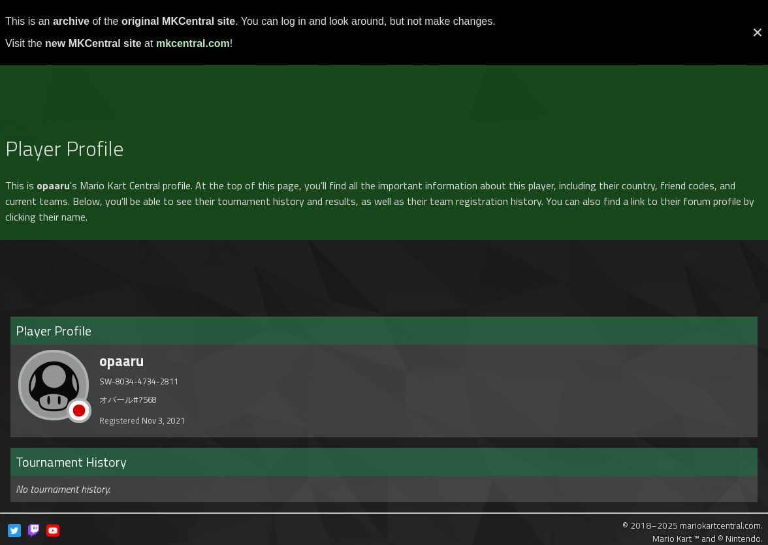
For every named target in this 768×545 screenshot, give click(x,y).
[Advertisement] (384, 94)
